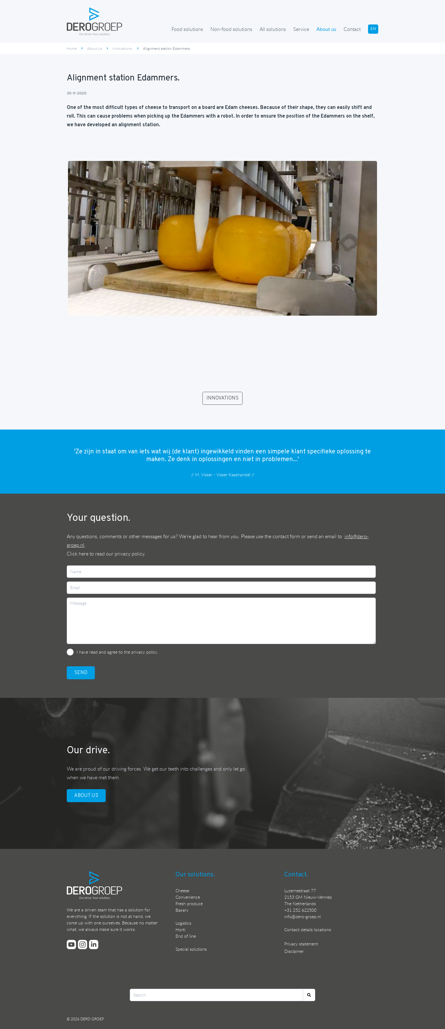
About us (326, 29)
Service (301, 29)
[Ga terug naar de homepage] (94, 21)
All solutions (273, 29)
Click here (77, 553)
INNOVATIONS (222, 398)
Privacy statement (301, 944)
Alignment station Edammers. (167, 48)
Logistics (183, 923)
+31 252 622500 (300, 910)
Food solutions (187, 29)
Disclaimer (294, 951)
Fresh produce (189, 903)
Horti (180, 929)
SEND (80, 673)
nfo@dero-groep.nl (303, 916)
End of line (186, 936)
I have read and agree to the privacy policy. (117, 652)
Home (72, 48)
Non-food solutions (231, 29)
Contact (352, 29)
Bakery (182, 910)
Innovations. (122, 48)
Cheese (182, 890)
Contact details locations (307, 929)
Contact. (296, 875)
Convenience (188, 897)
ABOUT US (86, 796)
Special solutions (191, 949)
